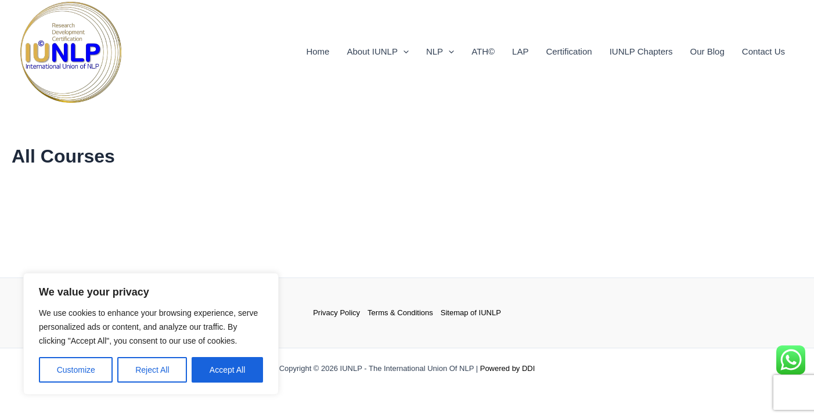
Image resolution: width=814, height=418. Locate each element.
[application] (403, 51)
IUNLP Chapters (641, 51)
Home (317, 51)
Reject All (152, 369)
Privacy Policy (336, 312)
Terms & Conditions (400, 312)
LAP (520, 51)
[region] (151, 334)
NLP (440, 51)
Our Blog (707, 51)
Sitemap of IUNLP (471, 312)
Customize (76, 369)
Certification (569, 51)
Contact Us (763, 51)
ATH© (483, 51)
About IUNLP (378, 51)
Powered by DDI (507, 368)
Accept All (227, 369)
